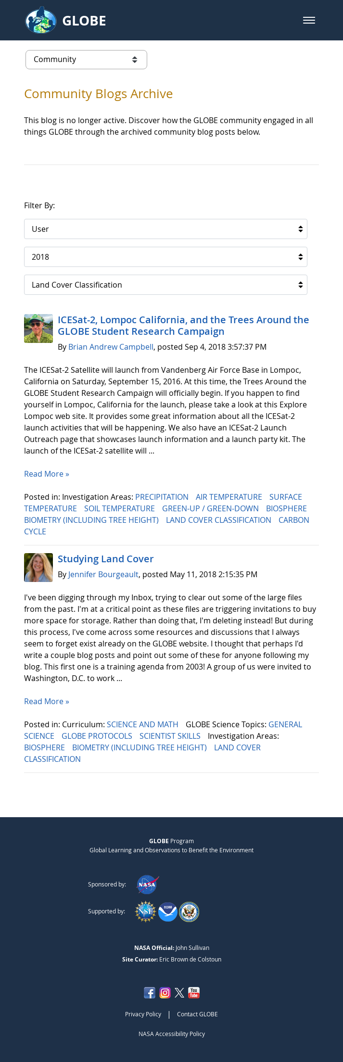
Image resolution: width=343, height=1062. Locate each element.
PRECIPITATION (163, 497)
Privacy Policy (143, 1014)
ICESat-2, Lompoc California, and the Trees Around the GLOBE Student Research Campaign (183, 325)
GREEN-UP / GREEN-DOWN (211, 508)
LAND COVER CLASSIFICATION (219, 520)
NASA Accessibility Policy (172, 1033)
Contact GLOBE (197, 1014)
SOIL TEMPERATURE (120, 508)
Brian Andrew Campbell (110, 346)
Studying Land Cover (106, 558)
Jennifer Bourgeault (103, 574)
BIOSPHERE (287, 508)
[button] (309, 20)
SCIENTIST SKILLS (171, 736)
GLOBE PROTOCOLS (98, 736)
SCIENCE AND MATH (143, 724)
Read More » (46, 473)
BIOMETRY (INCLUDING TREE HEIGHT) (92, 520)
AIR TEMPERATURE (230, 497)
